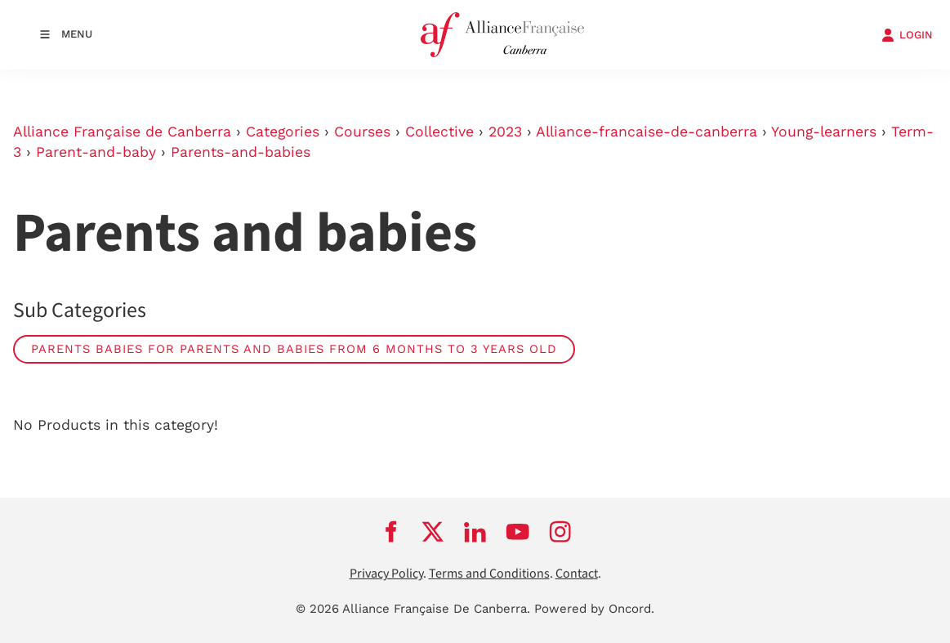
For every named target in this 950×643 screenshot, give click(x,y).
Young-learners (823, 131)
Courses (362, 131)
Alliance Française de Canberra (122, 131)
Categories (282, 131)
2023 (505, 131)
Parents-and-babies (240, 152)
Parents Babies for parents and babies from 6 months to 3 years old (294, 349)
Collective (439, 131)
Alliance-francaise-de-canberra (646, 131)
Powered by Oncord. (594, 608)
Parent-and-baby (96, 152)
